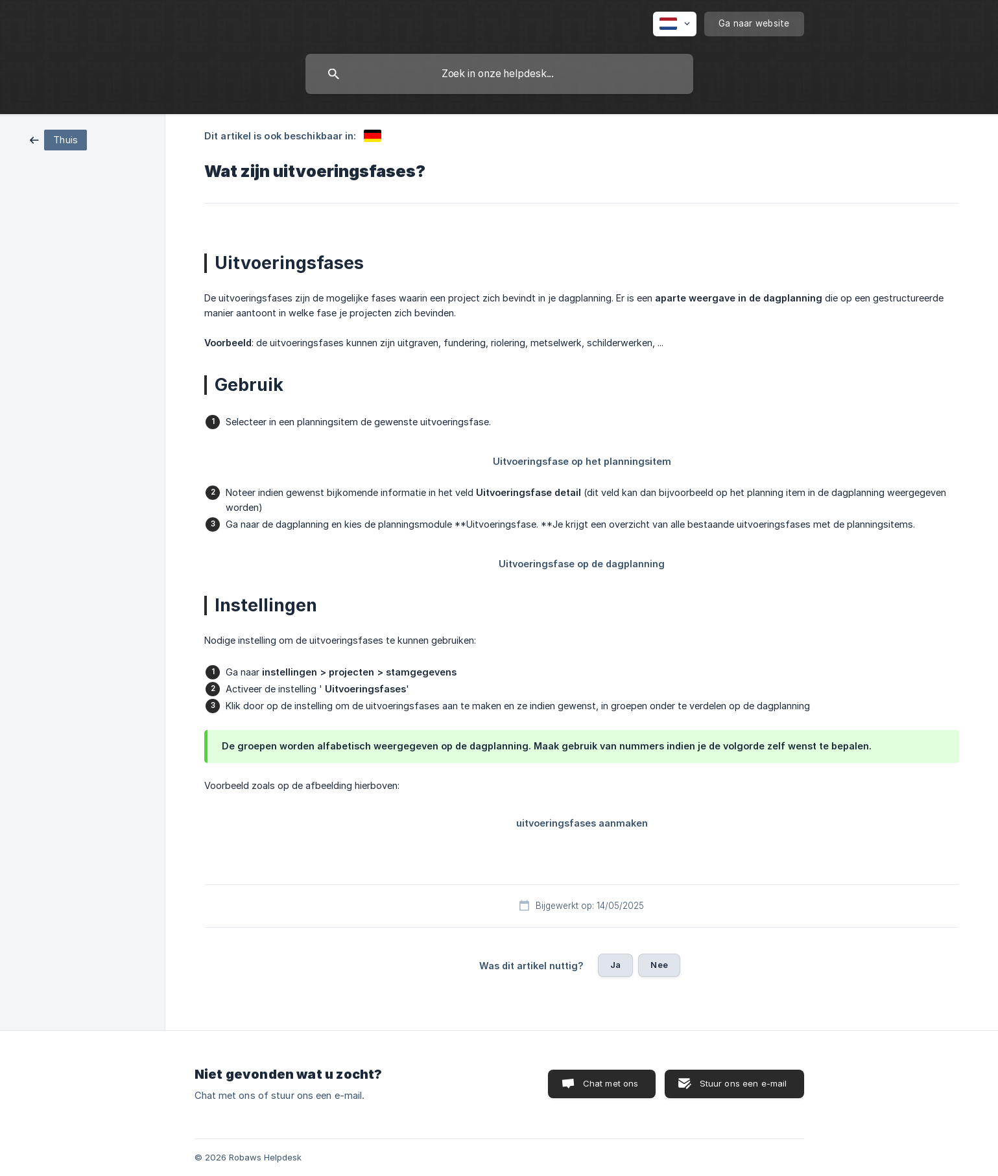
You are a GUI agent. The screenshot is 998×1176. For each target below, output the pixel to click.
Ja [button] (615, 964)
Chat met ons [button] (611, 1083)
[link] (58, 139)
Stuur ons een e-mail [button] (743, 1083)
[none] (674, 24)
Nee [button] (658, 964)
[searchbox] (499, 74)
